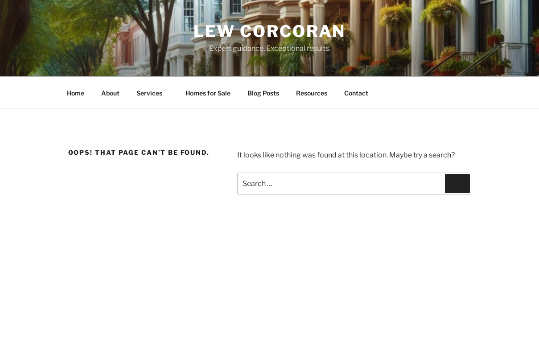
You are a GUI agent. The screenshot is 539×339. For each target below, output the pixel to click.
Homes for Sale (207, 93)
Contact (356, 93)
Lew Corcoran (269, 31)
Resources (311, 93)
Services (153, 93)
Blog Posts (263, 93)
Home (75, 93)
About (110, 93)
